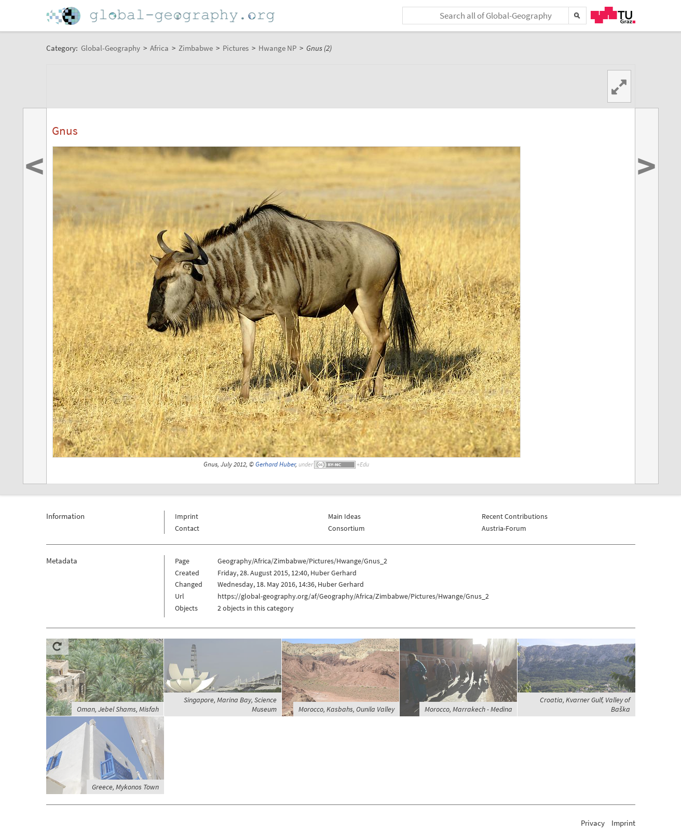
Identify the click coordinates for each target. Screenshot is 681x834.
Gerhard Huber (275, 464)
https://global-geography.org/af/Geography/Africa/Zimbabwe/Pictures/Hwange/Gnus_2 (353, 596)
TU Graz (613, 15)
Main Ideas (344, 516)
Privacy (593, 823)
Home (161, 16)
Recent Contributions (515, 516)
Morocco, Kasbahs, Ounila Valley (346, 709)
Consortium (346, 528)
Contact (187, 528)
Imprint (186, 516)
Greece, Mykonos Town (125, 786)
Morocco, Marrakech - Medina (468, 709)
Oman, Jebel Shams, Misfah (118, 709)
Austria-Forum (504, 528)
